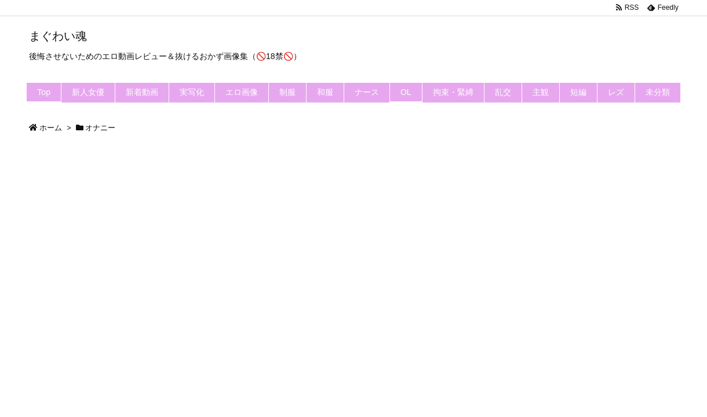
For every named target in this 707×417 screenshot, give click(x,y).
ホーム (50, 127)
